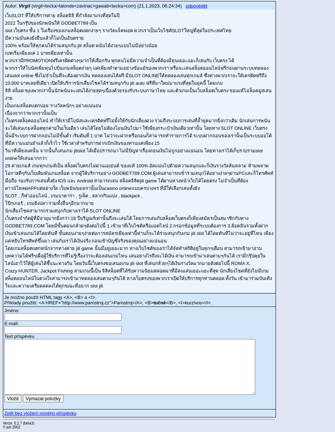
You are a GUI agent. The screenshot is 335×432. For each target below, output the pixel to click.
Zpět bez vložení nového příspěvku (40, 413)
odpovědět (197, 6)
